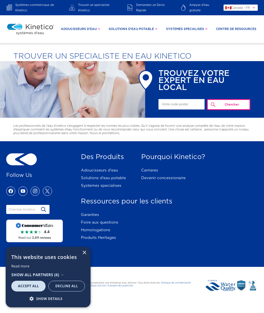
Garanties (90, 214)
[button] (48, 274)
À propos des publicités (120, 285)
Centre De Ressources (236, 29)
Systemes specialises (101, 185)
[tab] (81, 29)
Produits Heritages (98, 237)
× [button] (84, 253)
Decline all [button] (66, 286)
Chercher (232, 104)
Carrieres (149, 170)
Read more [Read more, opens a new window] (20, 266)
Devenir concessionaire (163, 177)
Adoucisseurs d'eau (99, 170)
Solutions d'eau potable (103, 177)
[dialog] (48, 277)
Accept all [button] (28, 286)
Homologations (95, 230)
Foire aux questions (99, 222)
